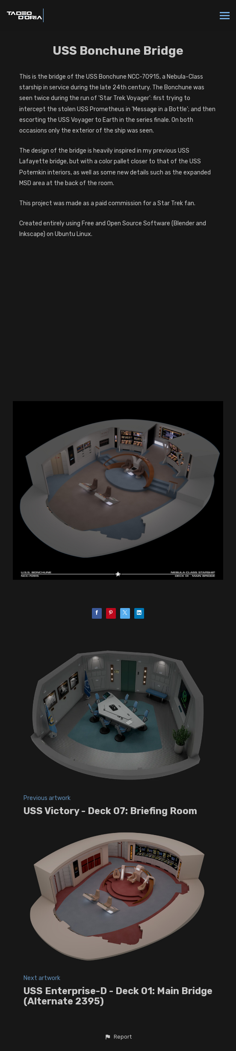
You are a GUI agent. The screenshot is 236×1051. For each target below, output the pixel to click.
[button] (118, 1037)
